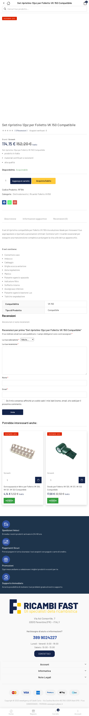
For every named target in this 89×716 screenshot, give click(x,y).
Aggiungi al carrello (23, 180)
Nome (5, 377)
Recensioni (21, 130)
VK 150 (51, 304)
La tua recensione (10, 344)
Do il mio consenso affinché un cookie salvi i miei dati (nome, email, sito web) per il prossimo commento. (41, 402)
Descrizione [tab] (10, 218)
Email (5, 389)
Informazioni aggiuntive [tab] (35, 218)
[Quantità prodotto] (5, 180)
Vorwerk (11, 139)
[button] (81, 3)
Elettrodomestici (21, 194)
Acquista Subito (49, 180)
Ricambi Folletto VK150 (40, 194)
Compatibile (53, 310)
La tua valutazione (10, 340)
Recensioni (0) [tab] (60, 218)
